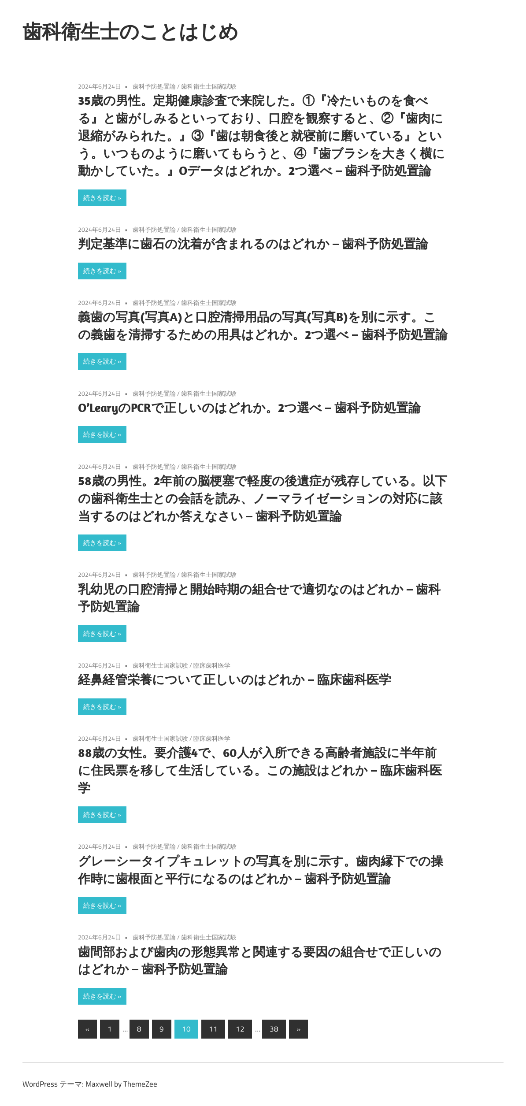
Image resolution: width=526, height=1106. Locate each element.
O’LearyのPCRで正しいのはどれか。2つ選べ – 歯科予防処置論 (249, 407)
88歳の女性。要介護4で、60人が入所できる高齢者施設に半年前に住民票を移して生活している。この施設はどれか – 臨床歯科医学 (260, 770)
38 (274, 1029)
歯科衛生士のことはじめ (130, 31)
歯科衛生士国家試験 (209, 86)
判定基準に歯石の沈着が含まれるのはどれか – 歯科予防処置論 (253, 243)
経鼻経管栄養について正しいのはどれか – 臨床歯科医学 (234, 679)
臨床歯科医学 (211, 665)
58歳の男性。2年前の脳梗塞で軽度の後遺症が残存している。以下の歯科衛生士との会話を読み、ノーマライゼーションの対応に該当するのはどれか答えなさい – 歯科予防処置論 (262, 498)
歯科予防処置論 (154, 86)
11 (213, 1029)
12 (240, 1029)
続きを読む (99, 198)
